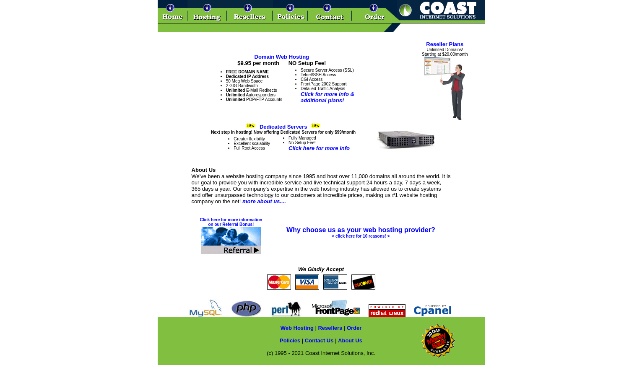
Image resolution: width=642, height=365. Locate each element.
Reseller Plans (444, 44)
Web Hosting (297, 328)
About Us (350, 340)
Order (354, 328)
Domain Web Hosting (282, 57)
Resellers (330, 328)
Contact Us (319, 340)
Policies (290, 340)
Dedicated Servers (283, 127)
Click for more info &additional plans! (327, 97)
